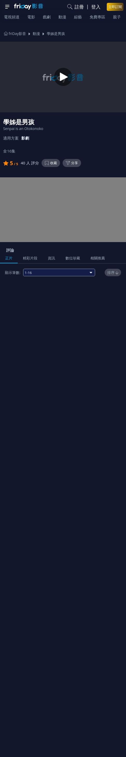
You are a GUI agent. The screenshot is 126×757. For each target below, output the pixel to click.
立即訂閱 (115, 6)
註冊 (79, 7)
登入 (96, 7)
